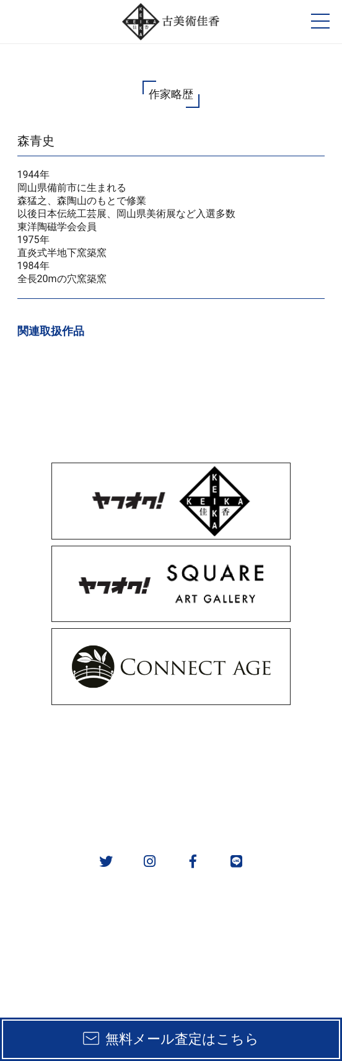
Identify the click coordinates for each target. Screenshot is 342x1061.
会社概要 (85, 804)
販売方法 (85, 739)
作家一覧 (256, 772)
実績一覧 (85, 772)
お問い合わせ (256, 804)
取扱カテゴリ (256, 739)
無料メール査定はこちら (182, 1039)
